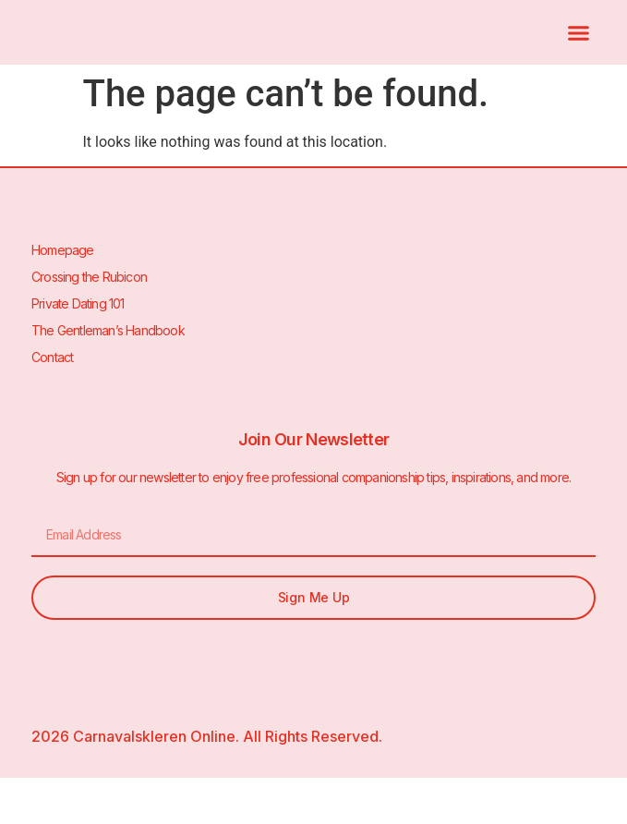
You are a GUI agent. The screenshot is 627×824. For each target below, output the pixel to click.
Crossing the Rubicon (89, 277)
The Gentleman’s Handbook (108, 330)
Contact (52, 357)
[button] (579, 32)
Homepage (62, 250)
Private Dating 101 (78, 303)
